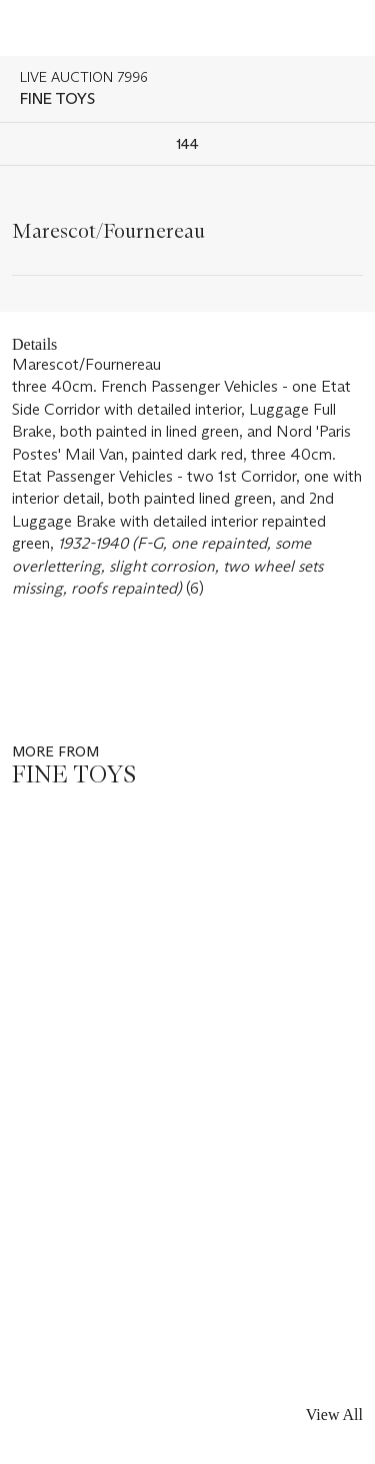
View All (334, 1414)
